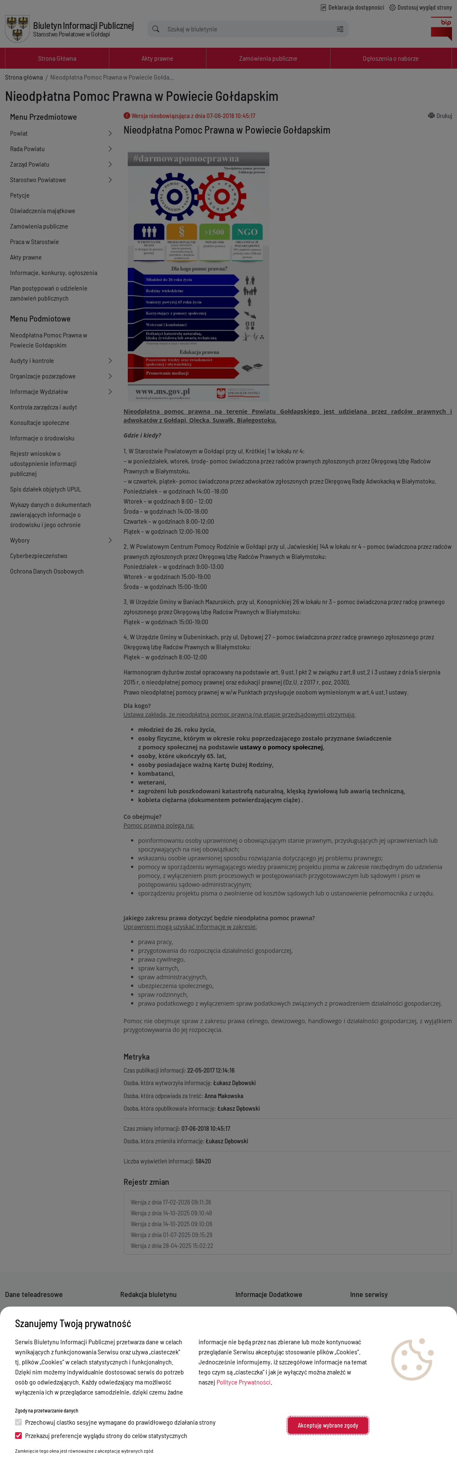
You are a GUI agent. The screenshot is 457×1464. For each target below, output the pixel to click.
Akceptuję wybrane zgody (328, 1425)
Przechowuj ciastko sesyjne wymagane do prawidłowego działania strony (115, 1422)
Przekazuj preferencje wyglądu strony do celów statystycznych (101, 1435)
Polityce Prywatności (244, 1382)
